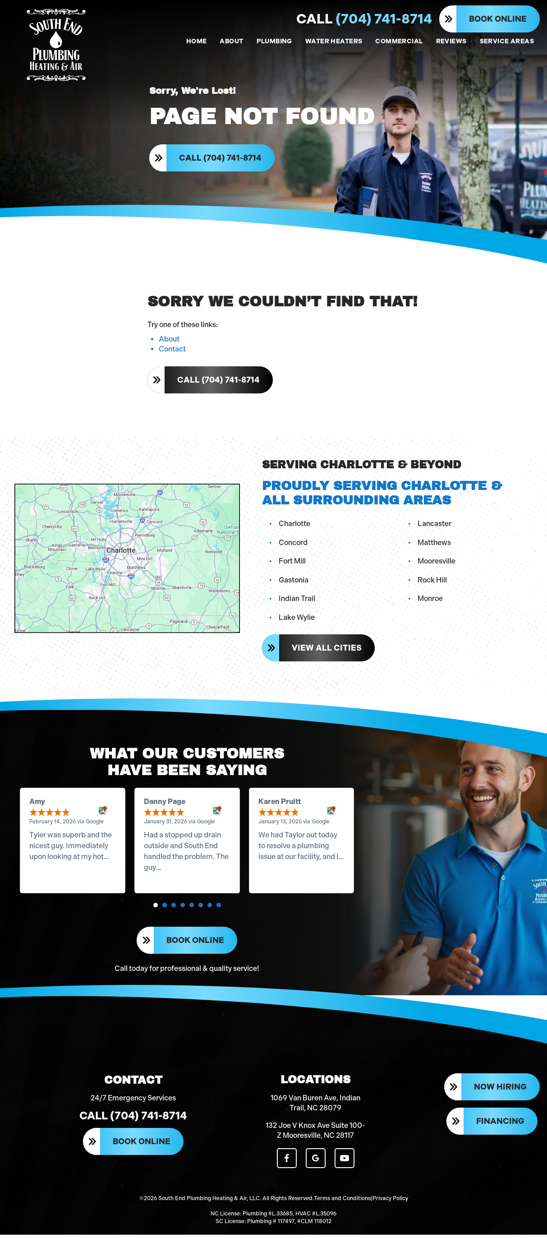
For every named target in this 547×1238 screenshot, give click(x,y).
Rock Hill (432, 581)
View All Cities (327, 649)
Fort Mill (292, 563)
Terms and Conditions (342, 1202)
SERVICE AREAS (507, 41)
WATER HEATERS (333, 41)
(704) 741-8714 (364, 19)
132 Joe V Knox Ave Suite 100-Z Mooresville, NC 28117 (315, 1134)
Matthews (434, 544)
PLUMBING (274, 41)
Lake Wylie (297, 618)
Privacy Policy (390, 1202)
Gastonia (294, 581)
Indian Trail (297, 600)
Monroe (430, 600)
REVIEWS (451, 41)
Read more (48, 869)
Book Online (498, 19)
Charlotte (295, 525)
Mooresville (437, 563)
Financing (500, 1125)
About (169, 341)
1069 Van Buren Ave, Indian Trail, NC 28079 (315, 1106)
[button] (155, 907)
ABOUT (231, 41)
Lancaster (435, 525)
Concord (293, 544)
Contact (172, 350)
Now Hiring (500, 1091)
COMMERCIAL (399, 41)
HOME (196, 41)
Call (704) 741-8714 (220, 159)
